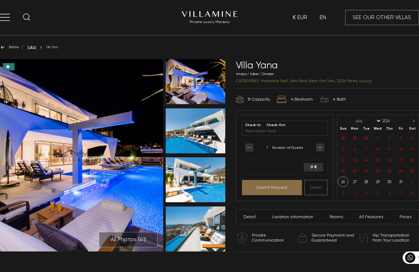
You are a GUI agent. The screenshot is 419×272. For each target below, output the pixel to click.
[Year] (392, 121)
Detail (316, 187)
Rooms (336, 216)
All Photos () (128, 239)
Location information (292, 216)
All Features (371, 216)
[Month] (367, 121)
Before (9, 47)
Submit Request (271, 187)
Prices (405, 216)
